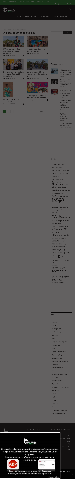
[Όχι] (73, 474)
